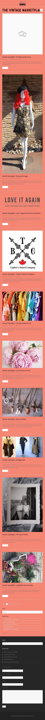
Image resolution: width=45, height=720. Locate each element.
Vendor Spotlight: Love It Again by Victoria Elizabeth (21, 213)
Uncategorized (19, 59)
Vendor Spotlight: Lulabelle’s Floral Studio (17, 585)
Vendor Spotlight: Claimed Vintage (15, 176)
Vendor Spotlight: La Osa (9, 626)
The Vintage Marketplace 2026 (20, 716)
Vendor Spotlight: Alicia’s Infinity (14, 419)
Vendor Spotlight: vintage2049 (13, 460)
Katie (13, 59)
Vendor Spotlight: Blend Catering (10, 624)
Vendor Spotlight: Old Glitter (9, 621)
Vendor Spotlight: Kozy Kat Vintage (11, 619)
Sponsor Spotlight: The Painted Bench (11, 629)
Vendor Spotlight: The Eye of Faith (15, 534)
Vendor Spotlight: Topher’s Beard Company (18, 274)
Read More (5, 67)
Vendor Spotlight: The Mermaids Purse (16, 57)
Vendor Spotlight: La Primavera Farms (16, 370)
